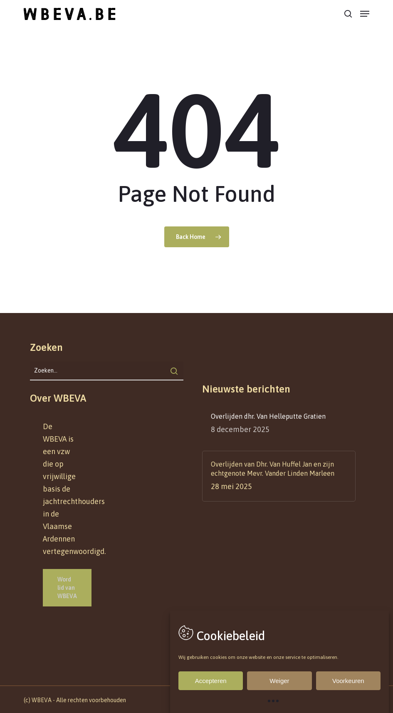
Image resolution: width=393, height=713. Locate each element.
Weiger (279, 680)
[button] (364, 14)
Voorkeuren (348, 680)
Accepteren (211, 680)
